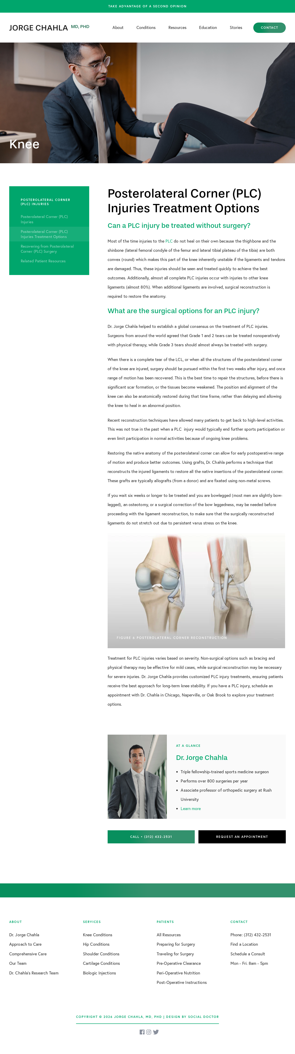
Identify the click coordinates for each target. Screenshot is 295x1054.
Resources (177, 27)
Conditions (146, 27)
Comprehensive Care (28, 954)
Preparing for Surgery (176, 944)
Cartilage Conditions (101, 963)
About (118, 27)
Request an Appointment (242, 837)
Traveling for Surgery (175, 954)
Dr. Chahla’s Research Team (34, 973)
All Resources (169, 934)
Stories (236, 27)
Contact (269, 28)
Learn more (191, 808)
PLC (169, 241)
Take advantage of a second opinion (147, 6)
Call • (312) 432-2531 (151, 837)
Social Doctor (203, 1017)
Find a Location (244, 944)
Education (208, 27)
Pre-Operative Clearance (179, 963)
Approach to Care (25, 944)
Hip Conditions (96, 944)
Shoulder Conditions (101, 954)
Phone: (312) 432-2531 (250, 934)
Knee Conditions (97, 934)
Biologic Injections (99, 973)
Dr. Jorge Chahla (24, 934)
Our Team (18, 963)
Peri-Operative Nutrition (178, 973)
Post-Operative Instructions (182, 982)
